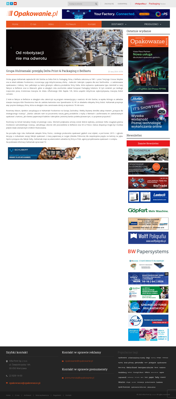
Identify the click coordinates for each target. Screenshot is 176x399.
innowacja (140, 382)
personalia (139, 362)
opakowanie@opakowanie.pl (24, 382)
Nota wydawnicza (42, 395)
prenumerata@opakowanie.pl (79, 377)
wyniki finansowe (124, 387)
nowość (163, 377)
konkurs (130, 372)
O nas (33, 24)
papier (151, 377)
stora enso (151, 387)
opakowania (122, 358)
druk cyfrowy (129, 362)
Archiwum (71, 24)
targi (148, 357)
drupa (128, 382)
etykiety (120, 362)
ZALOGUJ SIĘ (109, 4)
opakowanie (161, 362)
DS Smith (137, 377)
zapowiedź (122, 377)
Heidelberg (122, 372)
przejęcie (152, 362)
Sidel (146, 377)
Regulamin (57, 395)
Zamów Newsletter (148, 143)
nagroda (161, 372)
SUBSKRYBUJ (122, 4)
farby (157, 377)
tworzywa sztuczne (145, 367)
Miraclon (121, 382)
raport (146, 362)
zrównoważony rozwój (136, 358)
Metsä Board (131, 367)
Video (51, 24)
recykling (153, 357)
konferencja (130, 377)
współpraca (162, 367)
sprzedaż (134, 382)
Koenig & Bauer (138, 372)
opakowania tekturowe (138, 387)
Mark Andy (121, 367)
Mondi (156, 367)
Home (15, 24)
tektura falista (154, 372)
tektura (147, 372)
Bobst (142, 377)
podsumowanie (150, 382)
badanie (159, 382)
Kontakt (92, 24)
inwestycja (165, 357)
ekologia (159, 357)
